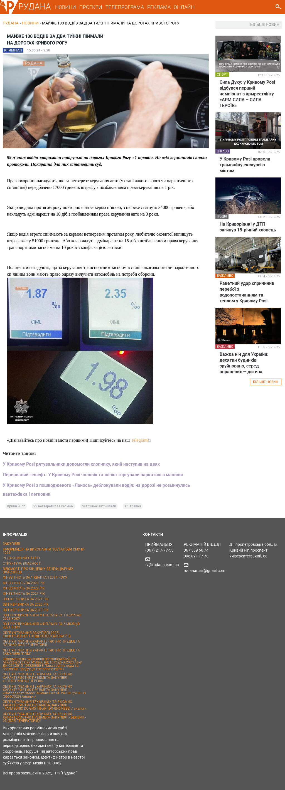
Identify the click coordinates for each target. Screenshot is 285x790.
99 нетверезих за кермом (53, 506)
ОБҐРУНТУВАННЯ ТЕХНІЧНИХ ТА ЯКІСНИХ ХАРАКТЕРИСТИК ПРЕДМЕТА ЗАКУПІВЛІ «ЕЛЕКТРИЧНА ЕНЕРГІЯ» (37, 677)
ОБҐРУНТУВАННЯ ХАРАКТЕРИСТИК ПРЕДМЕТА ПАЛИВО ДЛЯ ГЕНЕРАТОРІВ (41, 643)
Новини (30, 23)
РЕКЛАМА (159, 7)
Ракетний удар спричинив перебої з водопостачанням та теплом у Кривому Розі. (247, 292)
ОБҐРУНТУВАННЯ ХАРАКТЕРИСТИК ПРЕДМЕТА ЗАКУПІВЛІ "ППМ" (41, 652)
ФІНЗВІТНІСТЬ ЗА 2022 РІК (24, 588)
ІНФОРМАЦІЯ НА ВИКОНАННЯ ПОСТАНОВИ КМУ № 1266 (43, 551)
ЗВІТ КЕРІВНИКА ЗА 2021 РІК (26, 599)
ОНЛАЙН (184, 7)
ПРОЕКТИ (90, 7)
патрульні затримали (99, 506)
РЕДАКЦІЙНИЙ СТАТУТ (21, 558)
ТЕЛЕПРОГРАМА (124, 7)
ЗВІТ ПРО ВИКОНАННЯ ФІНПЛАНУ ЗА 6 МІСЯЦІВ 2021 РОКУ (41, 625)
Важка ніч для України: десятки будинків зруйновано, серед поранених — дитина (244, 363)
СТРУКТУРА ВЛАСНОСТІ (22, 564)
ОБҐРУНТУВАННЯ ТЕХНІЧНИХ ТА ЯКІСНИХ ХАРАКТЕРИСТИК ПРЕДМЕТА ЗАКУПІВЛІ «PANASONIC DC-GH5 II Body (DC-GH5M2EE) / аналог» (44, 705)
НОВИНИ (65, 7)
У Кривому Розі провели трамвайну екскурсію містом (245, 164)
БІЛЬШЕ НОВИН (265, 382)
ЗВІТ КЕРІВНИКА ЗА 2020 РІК (26, 604)
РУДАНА (34, 6)
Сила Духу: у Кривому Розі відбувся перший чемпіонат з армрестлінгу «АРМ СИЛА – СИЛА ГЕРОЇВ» (247, 94)
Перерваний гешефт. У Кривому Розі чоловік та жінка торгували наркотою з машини (93, 474)
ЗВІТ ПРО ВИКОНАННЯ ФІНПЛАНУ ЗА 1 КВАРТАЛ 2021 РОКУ (42, 617)
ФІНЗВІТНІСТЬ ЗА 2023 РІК (24, 583)
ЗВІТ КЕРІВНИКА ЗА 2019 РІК (26, 610)
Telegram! (140, 440)
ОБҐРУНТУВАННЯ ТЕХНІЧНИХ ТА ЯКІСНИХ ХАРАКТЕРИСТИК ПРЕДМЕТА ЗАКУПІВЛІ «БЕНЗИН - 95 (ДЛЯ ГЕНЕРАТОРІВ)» (44, 717)
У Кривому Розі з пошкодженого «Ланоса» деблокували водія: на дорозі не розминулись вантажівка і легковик (96, 490)
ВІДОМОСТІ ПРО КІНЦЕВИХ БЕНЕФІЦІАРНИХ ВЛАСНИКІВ (38, 570)
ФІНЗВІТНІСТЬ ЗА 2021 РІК (24, 594)
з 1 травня (132, 506)
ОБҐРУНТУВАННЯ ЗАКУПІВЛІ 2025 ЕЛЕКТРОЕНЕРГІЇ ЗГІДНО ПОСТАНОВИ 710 (37, 634)
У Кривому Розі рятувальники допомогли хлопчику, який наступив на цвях (81, 464)
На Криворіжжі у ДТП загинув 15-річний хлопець (248, 227)
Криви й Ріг (16, 506)
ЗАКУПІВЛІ (11, 544)
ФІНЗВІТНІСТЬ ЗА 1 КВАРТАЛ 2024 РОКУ (35, 577)
